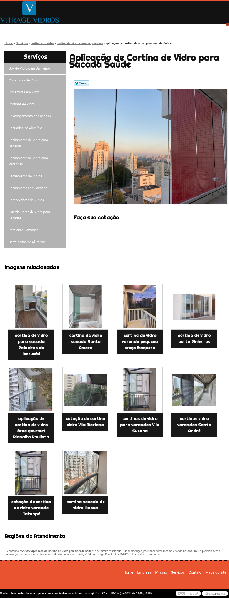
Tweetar (81, 83)
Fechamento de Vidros (26, 176)
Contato (178, 28)
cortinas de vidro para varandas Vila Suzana (139, 424)
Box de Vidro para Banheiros (30, 68)
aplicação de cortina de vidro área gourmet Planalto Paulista (31, 428)
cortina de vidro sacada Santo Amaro (85, 341)
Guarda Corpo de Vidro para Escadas (29, 215)
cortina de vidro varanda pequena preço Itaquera (140, 341)
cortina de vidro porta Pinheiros (194, 338)
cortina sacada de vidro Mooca (85, 504)
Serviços (138, 28)
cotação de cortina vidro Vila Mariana (85, 421)
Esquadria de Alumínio (26, 128)
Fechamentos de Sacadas (29, 188)
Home (19, 28)
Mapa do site (215, 572)
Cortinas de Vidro (22, 104)
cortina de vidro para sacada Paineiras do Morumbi (31, 344)
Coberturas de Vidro (24, 80)
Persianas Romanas (24, 230)
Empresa (59, 28)
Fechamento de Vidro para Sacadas (28, 143)
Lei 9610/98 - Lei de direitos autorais (137, 554)
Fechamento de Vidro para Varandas (28, 161)
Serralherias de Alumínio (28, 242)
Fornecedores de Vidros (27, 200)
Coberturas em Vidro (25, 92)
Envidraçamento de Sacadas (30, 116)
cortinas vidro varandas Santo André (194, 424)
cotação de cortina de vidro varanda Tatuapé (31, 508)
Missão (99, 28)
